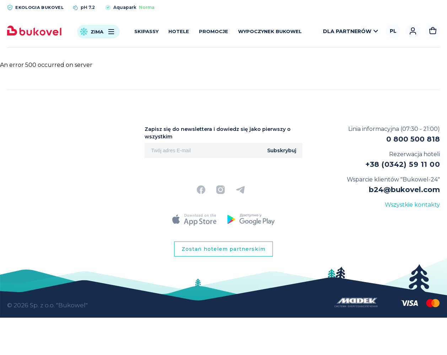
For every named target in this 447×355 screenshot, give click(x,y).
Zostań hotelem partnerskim (223, 249)
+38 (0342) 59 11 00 (402, 164)
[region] (223, 323)
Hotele (178, 31)
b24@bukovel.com (404, 189)
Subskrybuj (281, 150)
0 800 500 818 (413, 139)
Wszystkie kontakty (412, 204)
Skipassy (146, 31)
